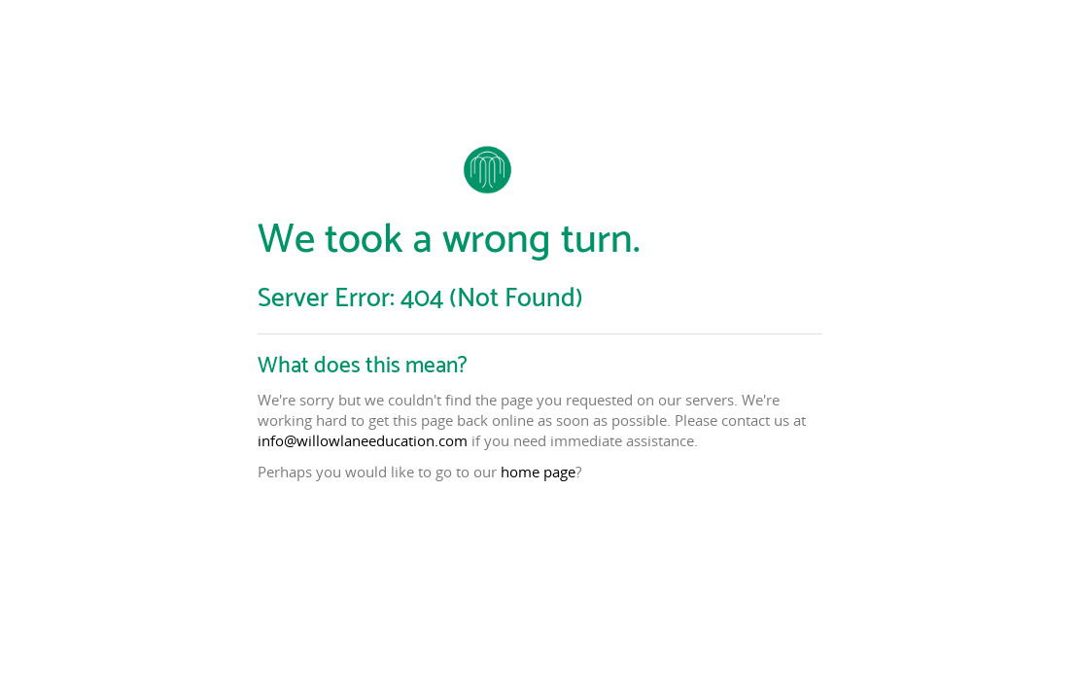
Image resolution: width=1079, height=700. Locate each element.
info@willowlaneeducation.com (363, 440)
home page (538, 471)
